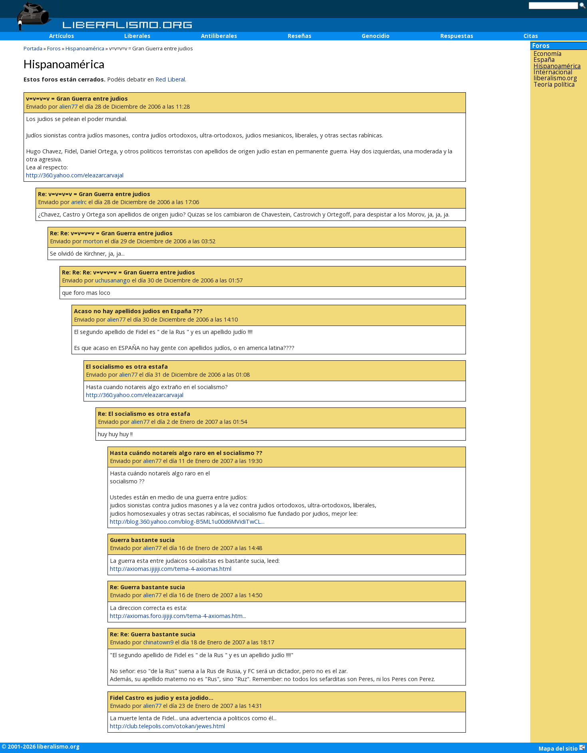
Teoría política (554, 84)
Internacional (552, 72)
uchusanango (112, 280)
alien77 (68, 106)
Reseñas (299, 36)
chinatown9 (158, 642)
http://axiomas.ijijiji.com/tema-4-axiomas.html (170, 568)
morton (93, 241)
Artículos (61, 36)
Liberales (137, 36)
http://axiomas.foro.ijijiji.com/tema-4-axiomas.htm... (178, 616)
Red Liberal (170, 79)
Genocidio (376, 36)
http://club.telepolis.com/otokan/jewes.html (167, 726)
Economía (547, 54)
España (544, 60)
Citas (530, 36)
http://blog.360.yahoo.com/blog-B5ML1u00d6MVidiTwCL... (187, 521)
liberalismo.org (555, 78)
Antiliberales (219, 36)
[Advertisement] (559, 215)
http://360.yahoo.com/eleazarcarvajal (74, 175)
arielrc (79, 202)
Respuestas (456, 36)
